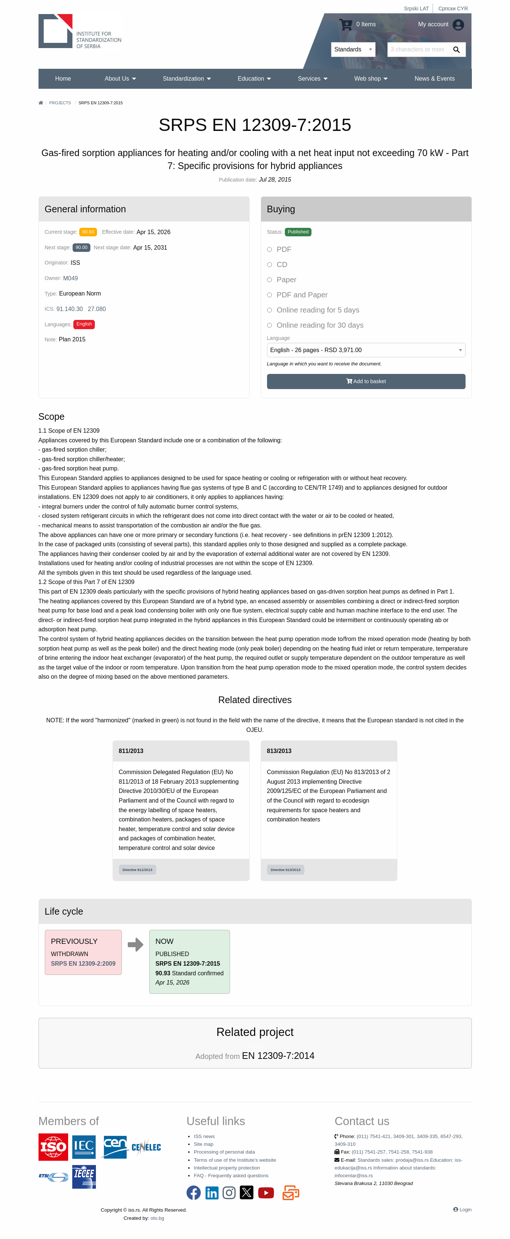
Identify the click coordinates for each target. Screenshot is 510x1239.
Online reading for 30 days (315, 325)
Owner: (53, 278)
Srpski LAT (416, 8)
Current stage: (61, 232)
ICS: (50, 309)
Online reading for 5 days (313, 310)
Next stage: (58, 247)
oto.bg (157, 1218)
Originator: (57, 263)
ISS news (204, 1136)
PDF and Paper (297, 295)
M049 (70, 278)
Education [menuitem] (251, 78)
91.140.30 (70, 309)
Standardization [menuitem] (183, 78)
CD (277, 264)
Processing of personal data (224, 1152)
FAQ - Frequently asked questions (231, 1175)
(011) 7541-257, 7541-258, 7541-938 (392, 1152)
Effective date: (118, 232)
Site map (203, 1144)
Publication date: (238, 180)
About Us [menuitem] (117, 78)
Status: (275, 232)
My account (441, 24)
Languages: (58, 324)
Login (466, 1209)
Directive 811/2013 (137, 870)
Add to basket (366, 381)
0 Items (357, 24)
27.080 (97, 309)
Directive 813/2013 (285, 870)
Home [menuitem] (63, 78)
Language (278, 338)
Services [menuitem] (309, 78)
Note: (51, 339)
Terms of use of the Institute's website (235, 1160)
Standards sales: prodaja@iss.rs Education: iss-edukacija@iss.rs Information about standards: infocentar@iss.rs (398, 1168)
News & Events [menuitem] (434, 78)
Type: (51, 294)
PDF (279, 249)
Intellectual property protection (227, 1168)
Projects (60, 103)
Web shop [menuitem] (367, 78)
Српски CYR (453, 8)
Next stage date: (112, 247)
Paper (282, 280)
